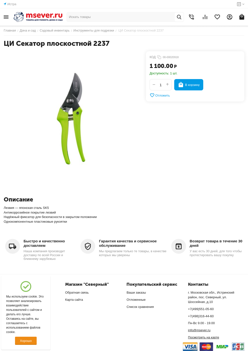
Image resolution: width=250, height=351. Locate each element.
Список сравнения (140, 307)
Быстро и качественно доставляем (44, 243)
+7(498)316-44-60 (201, 316)
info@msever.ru (199, 330)
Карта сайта (74, 299)
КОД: (153, 57)
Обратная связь (77, 292)
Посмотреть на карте (203, 337)
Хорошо (26, 341)
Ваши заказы (136, 292)
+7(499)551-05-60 (201, 309)
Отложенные (135, 299)
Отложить (160, 95)
